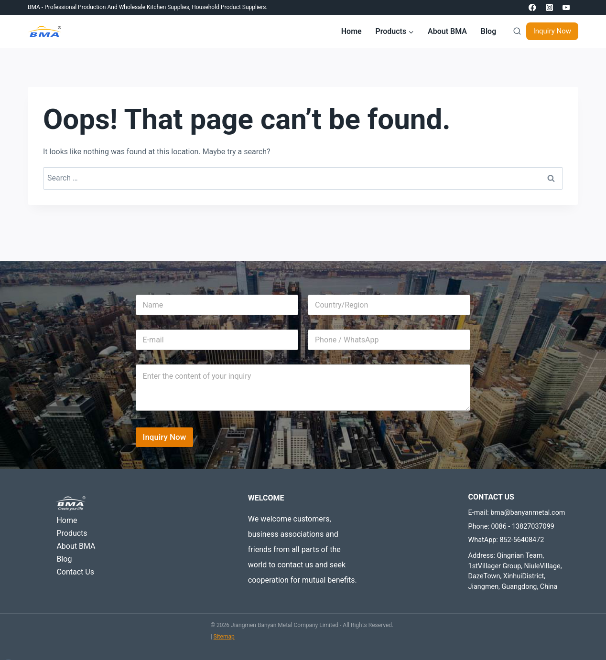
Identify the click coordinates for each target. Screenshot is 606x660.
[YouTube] (566, 7)
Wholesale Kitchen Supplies (154, 7)
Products (71, 533)
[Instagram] (549, 7)
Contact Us (75, 571)
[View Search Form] (514, 31)
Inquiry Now (552, 31)
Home (351, 31)
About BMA (447, 31)
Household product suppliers (229, 7)
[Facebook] (532, 7)
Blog (488, 31)
